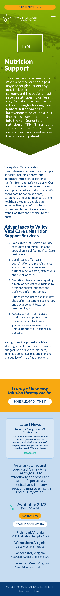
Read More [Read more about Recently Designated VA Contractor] (30, 452)
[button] (53, 18)
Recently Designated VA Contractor (30, 430)
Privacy (38, 591)
